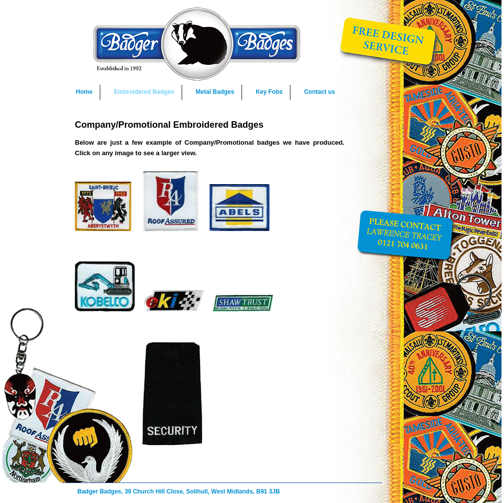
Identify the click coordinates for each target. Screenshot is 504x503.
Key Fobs (268, 91)
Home (84, 91)
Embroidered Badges (144, 91)
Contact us (319, 91)
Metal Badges (215, 91)
